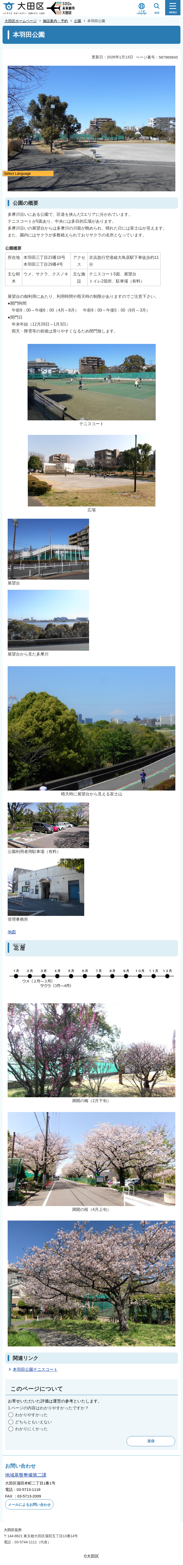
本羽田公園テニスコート (35, 1369)
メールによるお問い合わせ (29, 1505)
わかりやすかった (31, 1415)
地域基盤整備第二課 (25, 1475)
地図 (12, 932)
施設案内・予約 (55, 21)
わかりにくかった (31, 1429)
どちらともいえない (33, 1422)
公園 (77, 21)
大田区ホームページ (21, 21)
